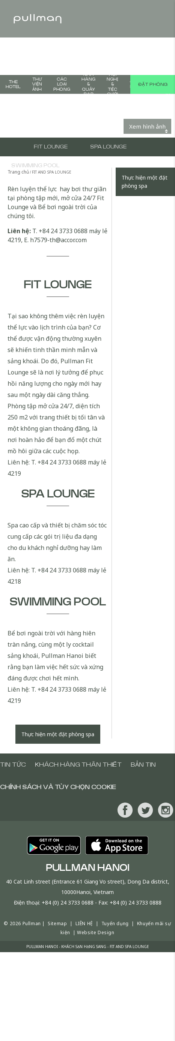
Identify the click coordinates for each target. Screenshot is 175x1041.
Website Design (95, 932)
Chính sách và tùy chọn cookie (58, 787)
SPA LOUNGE (108, 147)
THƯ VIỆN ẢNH (37, 84)
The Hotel (13, 84)
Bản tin (143, 765)
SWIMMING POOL (35, 165)
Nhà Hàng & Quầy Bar (88, 84)
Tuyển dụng (115, 923)
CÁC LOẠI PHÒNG (61, 84)
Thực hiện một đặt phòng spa (57, 734)
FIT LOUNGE (51, 147)
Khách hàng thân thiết (78, 765)
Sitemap (57, 923)
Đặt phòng (152, 84)
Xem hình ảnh (147, 126)
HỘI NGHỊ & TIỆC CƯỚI (112, 84)
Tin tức (13, 765)
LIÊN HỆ (84, 923)
